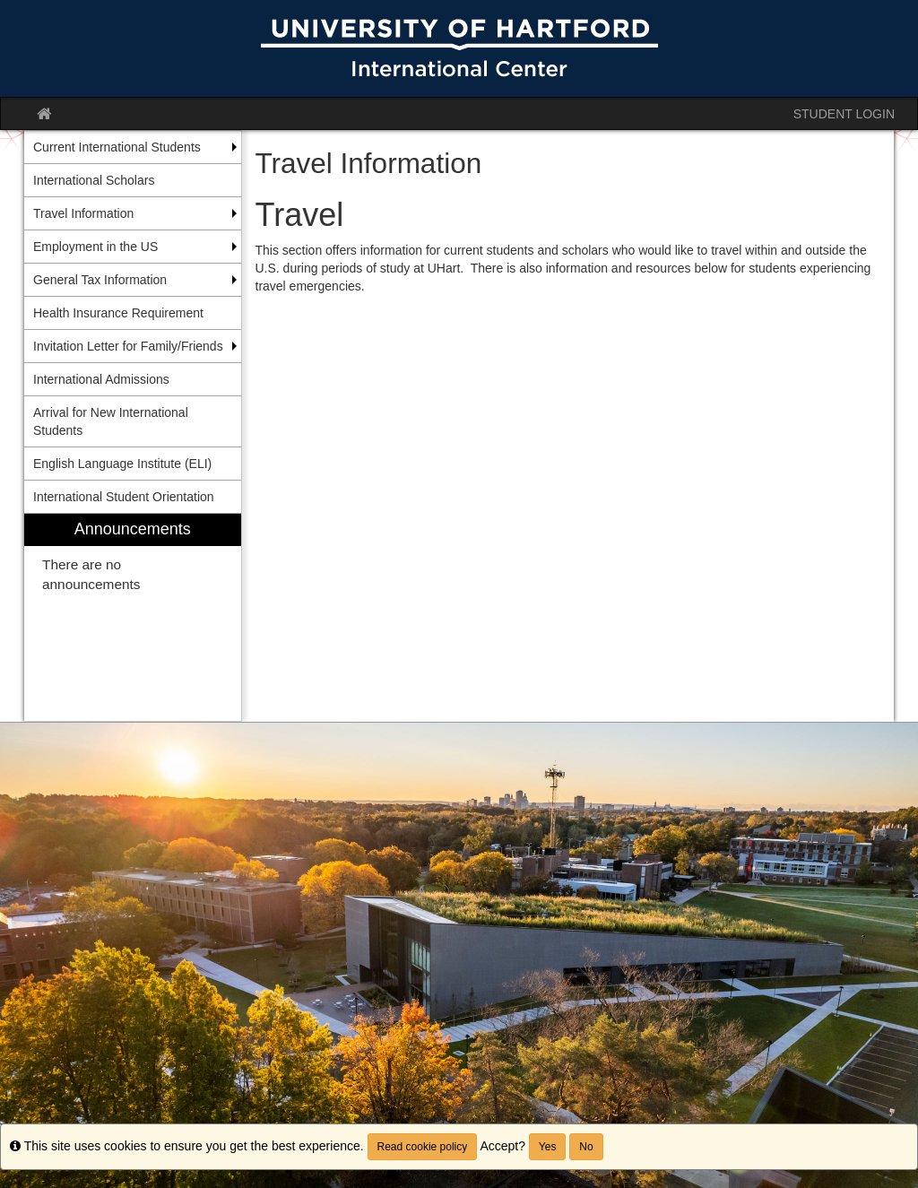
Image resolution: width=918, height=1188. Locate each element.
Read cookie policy (422, 1146)
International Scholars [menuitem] (93, 180)
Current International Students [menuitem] (117, 147)
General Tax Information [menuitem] (100, 280)
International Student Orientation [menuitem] (123, 497)
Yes (548, 1146)
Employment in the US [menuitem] (95, 246)
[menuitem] (132, 617)
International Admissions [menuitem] (101, 379)
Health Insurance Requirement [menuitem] (118, 313)
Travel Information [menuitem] (83, 213)
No (586, 1146)
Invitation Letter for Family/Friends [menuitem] (128, 346)
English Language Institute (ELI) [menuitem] (122, 463)
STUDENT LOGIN (844, 114)
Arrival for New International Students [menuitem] (110, 421)
